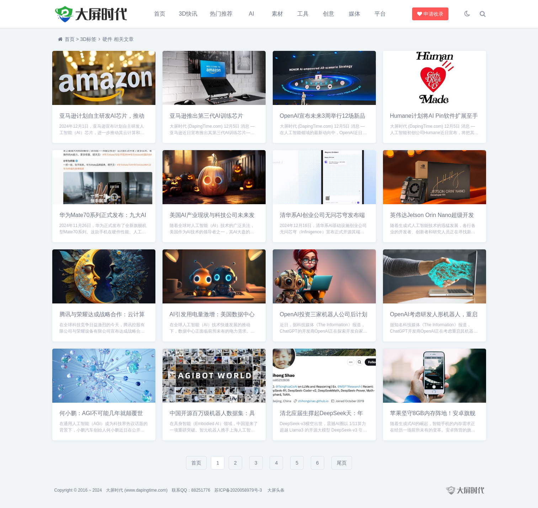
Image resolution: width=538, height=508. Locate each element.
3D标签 (88, 39)
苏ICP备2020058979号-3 (238, 490)
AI (251, 14)
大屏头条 (275, 490)
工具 (303, 14)
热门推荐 (221, 14)
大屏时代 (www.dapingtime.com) (136, 490)
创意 (328, 14)
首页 (159, 14)
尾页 (342, 463)
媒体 (354, 14)
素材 (277, 14)
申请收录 (429, 14)
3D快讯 (188, 14)
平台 (380, 14)
